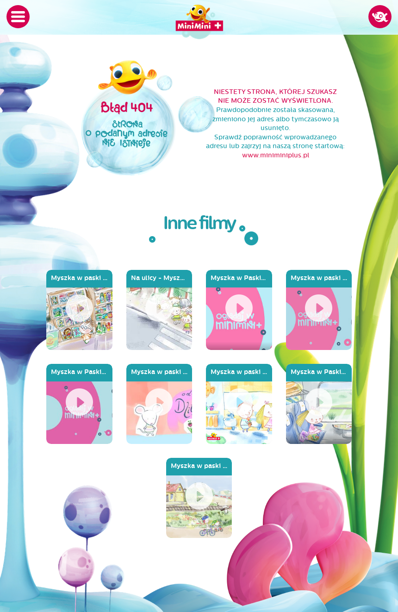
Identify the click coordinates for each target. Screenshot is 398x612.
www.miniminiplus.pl (275, 155)
